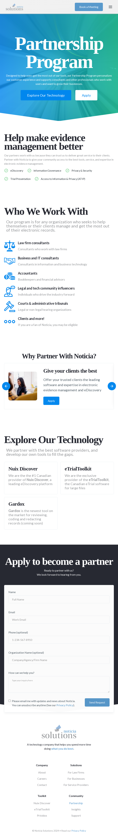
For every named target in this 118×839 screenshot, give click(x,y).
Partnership (76, 803)
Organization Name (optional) (26, 652)
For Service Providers (76, 784)
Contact (42, 784)
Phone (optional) (18, 632)
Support (76, 815)
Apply (86, 95)
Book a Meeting (88, 6)
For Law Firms (76, 772)
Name (12, 592)
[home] (39, 6)
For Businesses (76, 778)
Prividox (42, 815)
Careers (42, 778)
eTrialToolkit (42, 809)
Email (11, 612)
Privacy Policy (64, 705)
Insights (76, 809)
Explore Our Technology (46, 95)
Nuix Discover (42, 803)
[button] (110, 6)
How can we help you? (21, 672)
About (42, 772)
